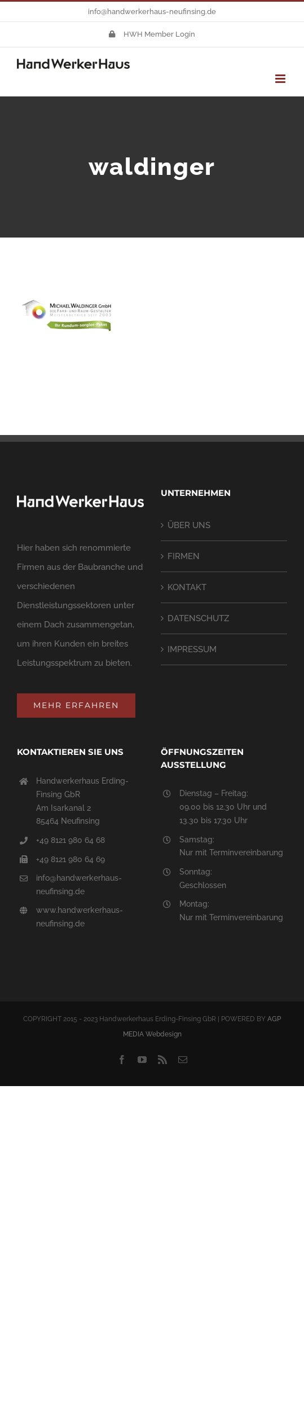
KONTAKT (187, 587)
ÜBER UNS (189, 525)
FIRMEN (184, 556)
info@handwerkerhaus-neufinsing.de (152, 11)
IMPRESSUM (192, 649)
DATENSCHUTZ (198, 618)
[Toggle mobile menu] (281, 79)
